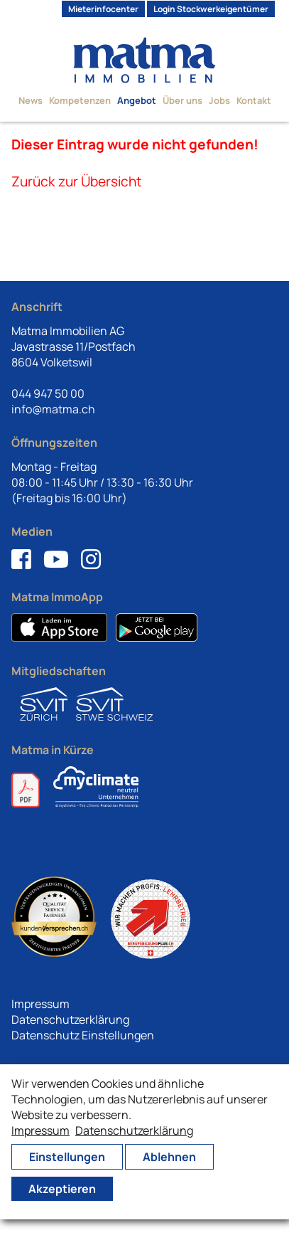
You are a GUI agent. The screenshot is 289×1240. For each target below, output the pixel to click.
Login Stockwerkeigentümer (210, 9)
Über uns (182, 100)
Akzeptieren (62, 1189)
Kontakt (253, 100)
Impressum (40, 1004)
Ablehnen (169, 1157)
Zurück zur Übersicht (76, 181)
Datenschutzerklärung (70, 1019)
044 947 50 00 (47, 393)
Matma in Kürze (52, 750)
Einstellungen (67, 1157)
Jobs (219, 100)
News (30, 100)
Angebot (136, 100)
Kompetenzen (80, 100)
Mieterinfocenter (103, 9)
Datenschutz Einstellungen (82, 1035)
